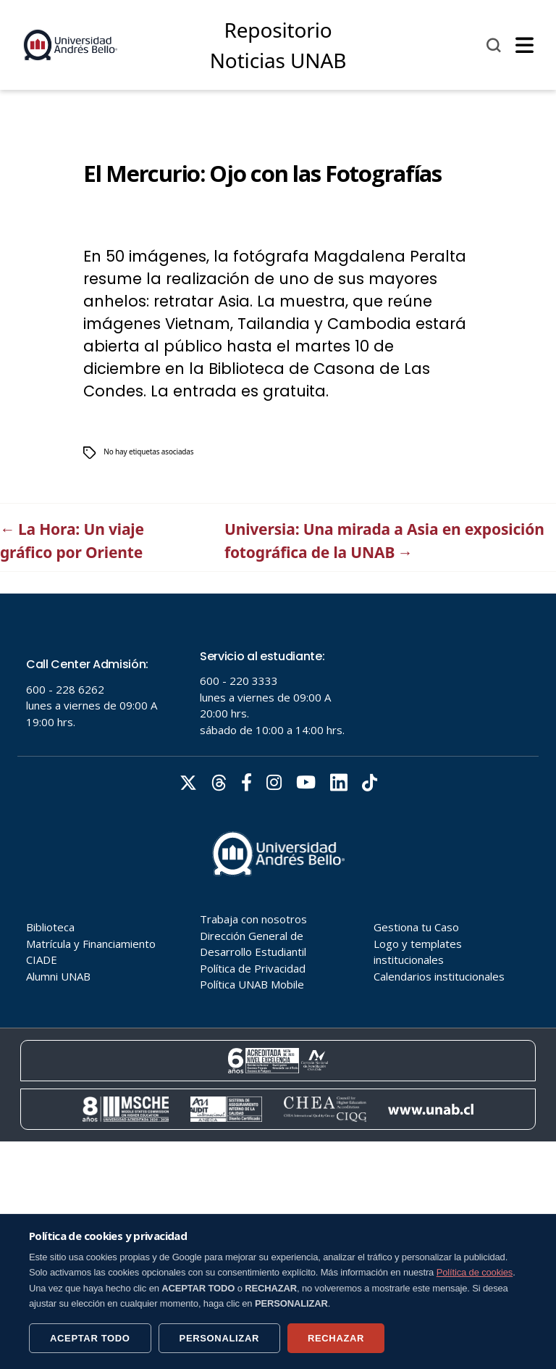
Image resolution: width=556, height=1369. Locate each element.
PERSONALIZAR (219, 1338)
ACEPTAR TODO (90, 1338)
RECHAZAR (336, 1338)
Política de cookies (475, 1272)
